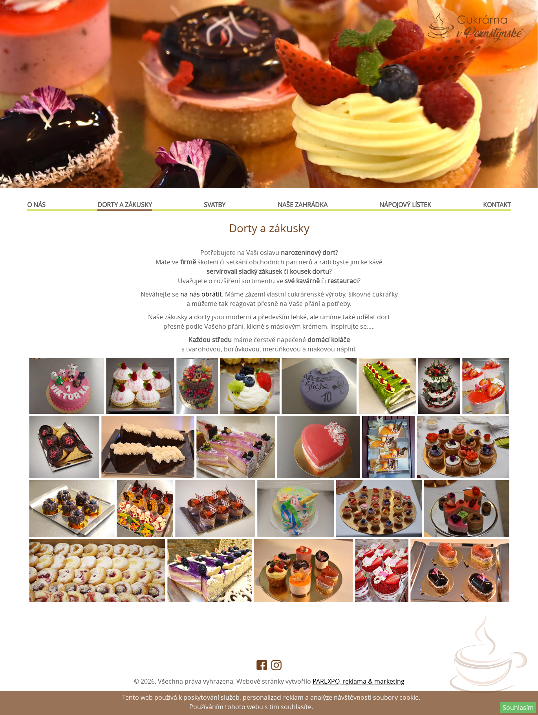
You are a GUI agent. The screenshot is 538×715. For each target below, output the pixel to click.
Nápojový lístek (405, 204)
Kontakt (497, 204)
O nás (36, 204)
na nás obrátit (201, 294)
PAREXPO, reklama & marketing (358, 681)
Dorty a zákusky (124, 204)
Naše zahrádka (303, 204)
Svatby (214, 204)
